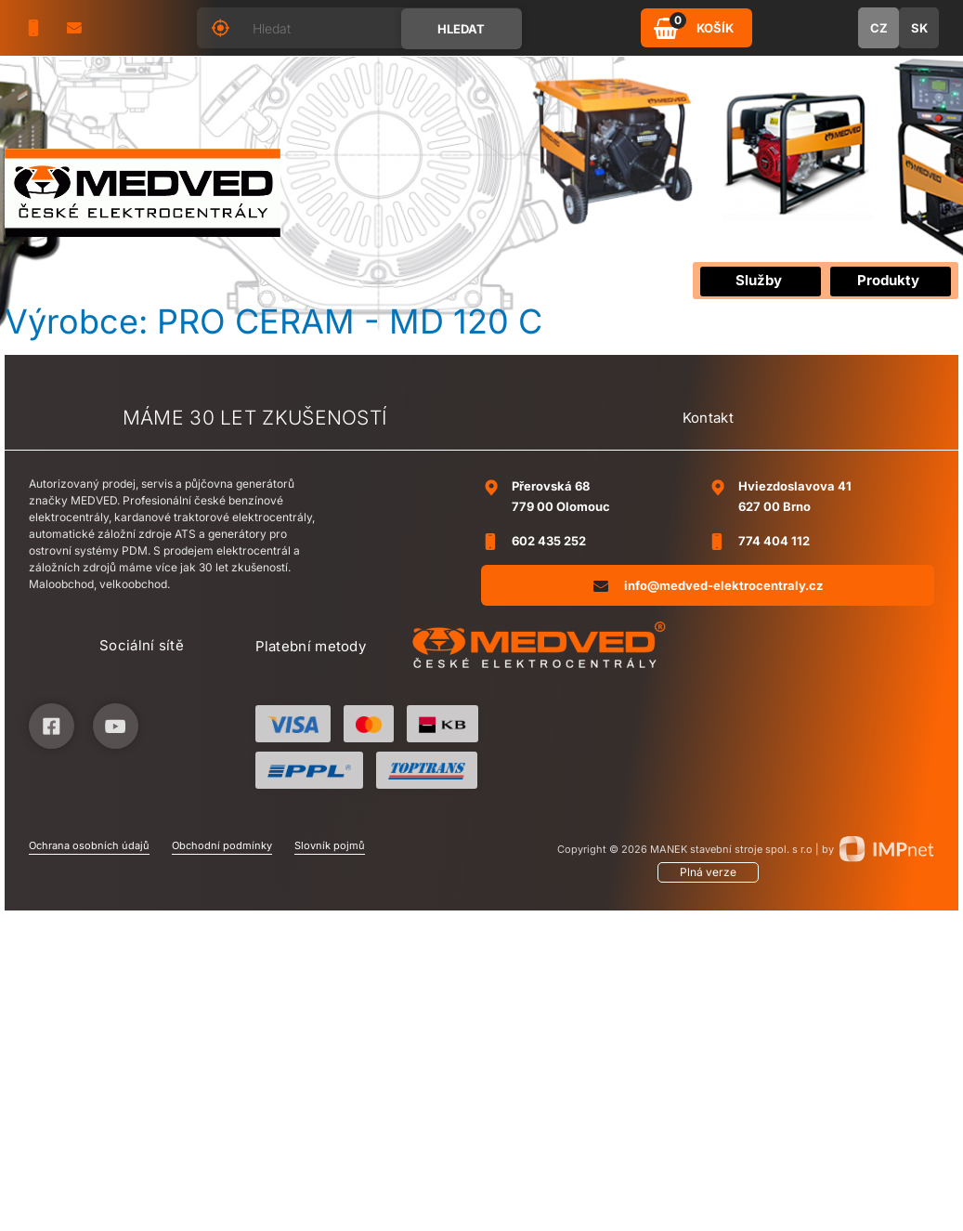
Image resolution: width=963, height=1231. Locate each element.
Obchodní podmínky (222, 845)
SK (919, 27)
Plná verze (708, 872)
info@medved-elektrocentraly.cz (708, 585)
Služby (758, 280)
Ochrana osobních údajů (89, 845)
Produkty (888, 280)
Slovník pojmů (329, 845)
